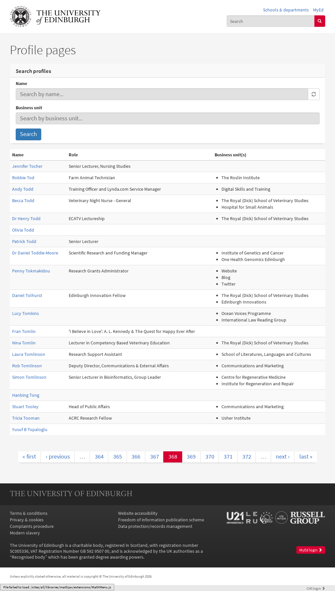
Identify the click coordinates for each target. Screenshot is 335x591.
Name (21, 83)
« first (29, 456)
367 (154, 456)
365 (117, 456)
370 (209, 456)
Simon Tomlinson (29, 377)
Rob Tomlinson (27, 366)
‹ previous (58, 456)
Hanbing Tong (25, 395)
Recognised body (28, 557)
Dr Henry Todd (26, 218)
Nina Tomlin (24, 343)
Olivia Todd (23, 230)
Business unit (29, 108)
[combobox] (271, 20)
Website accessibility (138, 513)
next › (283, 456)
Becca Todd (23, 200)
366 (136, 456)
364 (99, 456)
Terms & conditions (28, 513)
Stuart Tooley (25, 406)
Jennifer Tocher (27, 166)
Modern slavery (25, 533)
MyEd (318, 10)
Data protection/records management (155, 526)
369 (191, 456)
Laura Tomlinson (28, 354)
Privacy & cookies (27, 520)
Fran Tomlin (24, 331)
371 (228, 456)
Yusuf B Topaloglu (29, 429)
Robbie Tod (23, 178)
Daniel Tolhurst (27, 295)
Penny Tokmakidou (31, 271)
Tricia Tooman (26, 418)
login (316, 588)
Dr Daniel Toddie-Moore (35, 253)
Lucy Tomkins (25, 313)
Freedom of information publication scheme (161, 520)
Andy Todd (22, 189)
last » (305, 456)
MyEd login (310, 550)
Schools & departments (286, 10)
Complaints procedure (32, 526)
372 (246, 456)
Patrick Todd (24, 241)
